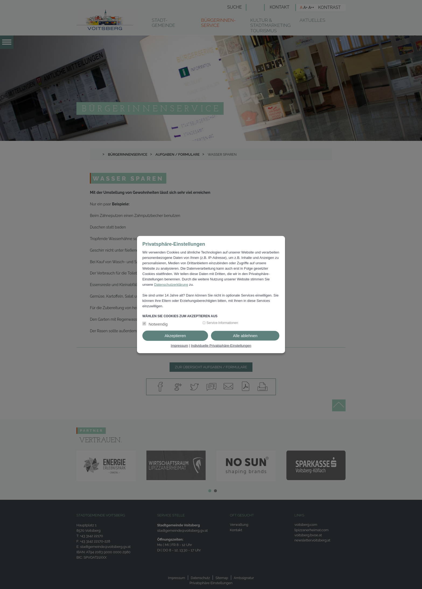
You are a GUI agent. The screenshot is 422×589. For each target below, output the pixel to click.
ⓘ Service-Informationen (220, 323)
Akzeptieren (175, 335)
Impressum (179, 346)
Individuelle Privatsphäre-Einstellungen (221, 346)
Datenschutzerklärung (171, 285)
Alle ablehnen (245, 335)
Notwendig (158, 324)
